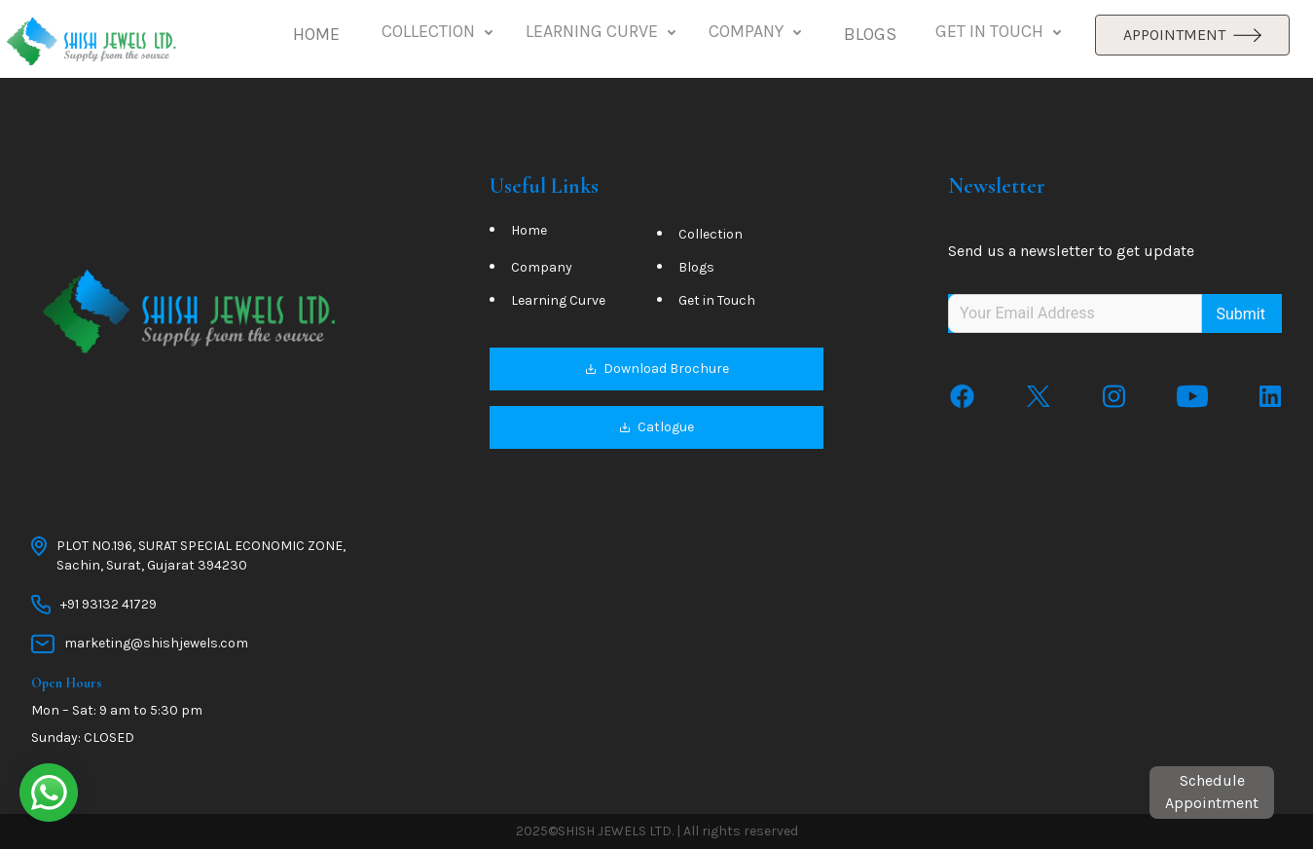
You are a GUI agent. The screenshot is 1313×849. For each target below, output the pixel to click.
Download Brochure (657, 369)
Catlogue (656, 428)
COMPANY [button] (757, 32)
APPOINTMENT (1192, 34)
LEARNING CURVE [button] (602, 32)
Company (541, 268)
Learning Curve (558, 301)
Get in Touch (716, 301)
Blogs (696, 268)
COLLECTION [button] (439, 32)
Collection (710, 235)
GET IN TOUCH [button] (1000, 32)
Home (529, 231)
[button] (316, 35)
